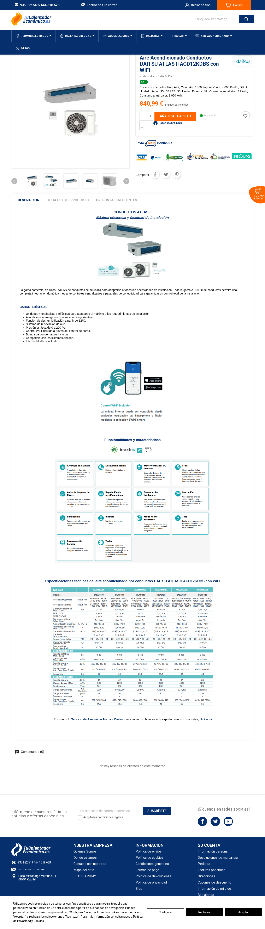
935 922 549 (29, 5)
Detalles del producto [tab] (68, 200)
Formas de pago (147, 870)
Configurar (166, 912)
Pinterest (176, 174)
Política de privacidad (151, 882)
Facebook (202, 821)
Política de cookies (150, 858)
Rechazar (204, 912)
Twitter (215, 821)
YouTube (228, 821)
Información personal (213, 851)
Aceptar (243, 912)
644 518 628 (50, 5)
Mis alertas (206, 895)
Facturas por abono (211, 870)
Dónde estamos (85, 858)
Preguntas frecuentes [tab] (116, 200)
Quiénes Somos (85, 851)
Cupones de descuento (214, 882)
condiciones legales (110, 817)
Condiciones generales (152, 864)
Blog (139, 889)
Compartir (155, 174)
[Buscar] (220, 19)
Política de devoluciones (153, 876)
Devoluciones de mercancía (218, 858)
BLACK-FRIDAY (84, 876)
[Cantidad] (146, 116)
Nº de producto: (149, 76)
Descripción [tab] (28, 200)
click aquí (205, 719)
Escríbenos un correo (102, 5)
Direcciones (206, 876)
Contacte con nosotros (89, 864)
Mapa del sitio (83, 870)
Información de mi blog (214, 889)
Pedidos (204, 864)
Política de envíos (149, 851)
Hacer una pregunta (167, 123)
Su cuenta (209, 845)
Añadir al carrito (175, 116)
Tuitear (166, 174)
